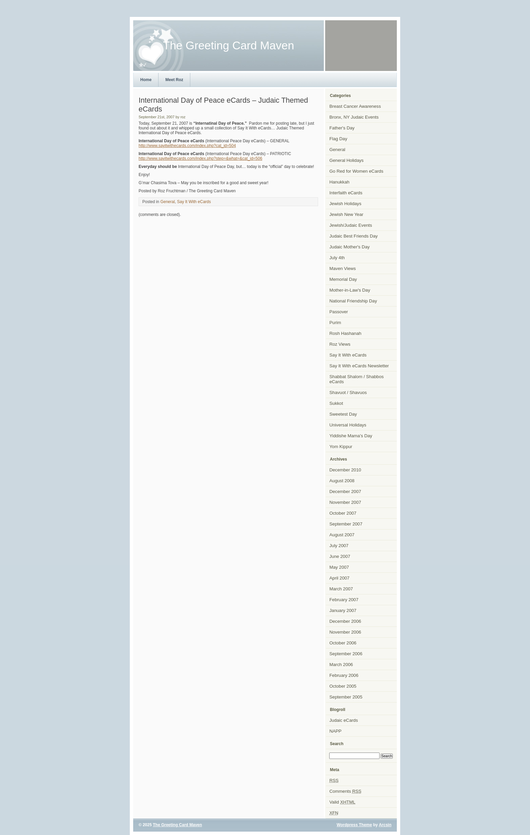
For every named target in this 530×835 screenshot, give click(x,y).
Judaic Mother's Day (350, 246)
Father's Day (342, 127)
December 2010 (345, 469)
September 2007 (346, 523)
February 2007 (344, 599)
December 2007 (345, 491)
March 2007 (341, 588)
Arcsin (385, 824)
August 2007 (342, 534)
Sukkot (336, 403)
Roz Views (340, 344)
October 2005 (343, 686)
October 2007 (343, 513)
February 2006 (344, 675)
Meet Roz (174, 79)
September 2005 (346, 696)
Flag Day (338, 138)
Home (145, 79)
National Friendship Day (353, 300)
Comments (346, 791)
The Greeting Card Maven (177, 824)
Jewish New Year (346, 214)
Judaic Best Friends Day (354, 236)
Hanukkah (340, 182)
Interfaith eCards (346, 192)
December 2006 (345, 621)
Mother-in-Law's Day (350, 290)
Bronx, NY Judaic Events (354, 117)
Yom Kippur (341, 446)
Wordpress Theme (354, 824)
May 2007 (339, 567)
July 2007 (339, 545)
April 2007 (340, 578)
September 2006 (346, 653)
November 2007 (345, 502)
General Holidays (347, 160)
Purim (335, 322)
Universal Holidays (348, 424)
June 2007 (340, 556)
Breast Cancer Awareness (355, 106)
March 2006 (341, 664)
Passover (339, 311)
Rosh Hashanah (346, 333)
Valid (343, 802)
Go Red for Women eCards (357, 171)
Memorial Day (343, 279)
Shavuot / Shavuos (348, 392)
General (167, 201)
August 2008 (342, 480)
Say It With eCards (194, 201)
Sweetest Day (343, 414)
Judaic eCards (344, 720)
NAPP (336, 731)
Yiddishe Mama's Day (351, 435)
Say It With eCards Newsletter (359, 365)
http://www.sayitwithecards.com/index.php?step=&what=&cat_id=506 (200, 158)
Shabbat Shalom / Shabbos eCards (357, 379)
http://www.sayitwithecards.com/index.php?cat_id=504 (187, 145)
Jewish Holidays (346, 203)
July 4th (337, 257)
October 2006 (343, 642)
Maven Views (343, 268)
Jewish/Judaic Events (351, 225)
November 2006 (345, 632)
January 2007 (343, 610)
